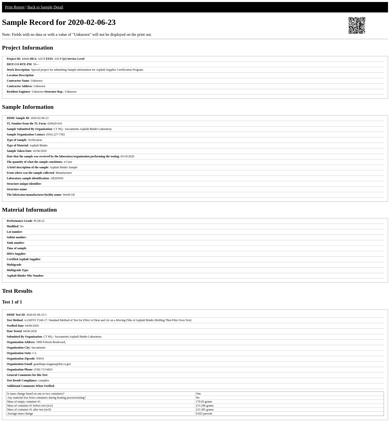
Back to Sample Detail (45, 7)
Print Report (15, 7)
